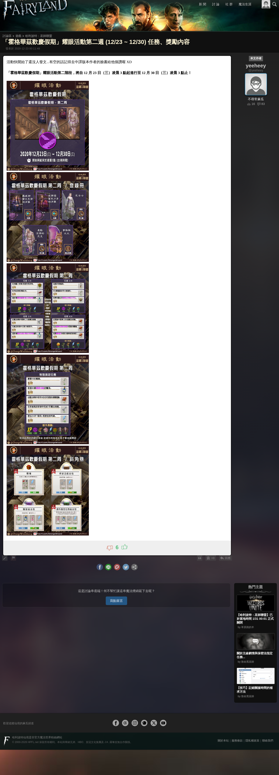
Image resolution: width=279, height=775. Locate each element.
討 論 (216, 4)
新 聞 (202, 4)
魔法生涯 (245, 4)
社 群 (229, 4)
